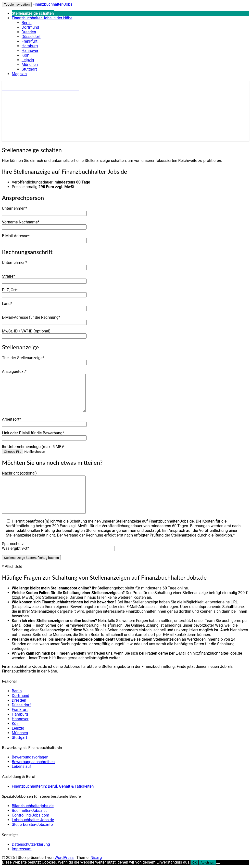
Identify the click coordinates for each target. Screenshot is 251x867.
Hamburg (30, 46)
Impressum (22, 849)
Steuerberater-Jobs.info (32, 824)
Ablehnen (207, 862)
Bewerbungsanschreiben (33, 761)
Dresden (29, 32)
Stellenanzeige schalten (33, 13)
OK (194, 862)
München (30, 64)
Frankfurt (30, 41)
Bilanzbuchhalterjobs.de (33, 806)
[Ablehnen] (218, 863)
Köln (25, 55)
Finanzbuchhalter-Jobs (52, 4)
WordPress (64, 857)
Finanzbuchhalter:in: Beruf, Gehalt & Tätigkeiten (53, 786)
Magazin (19, 74)
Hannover (30, 50)
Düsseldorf (31, 36)
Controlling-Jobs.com (30, 815)
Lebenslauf (21, 766)
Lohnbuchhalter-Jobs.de (33, 820)
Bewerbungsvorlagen (30, 757)
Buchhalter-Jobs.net (29, 810)
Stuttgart (29, 69)
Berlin (27, 22)
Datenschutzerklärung (31, 844)
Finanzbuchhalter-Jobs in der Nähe (42, 18)
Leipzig (28, 60)
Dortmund (30, 27)
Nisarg (96, 857)
